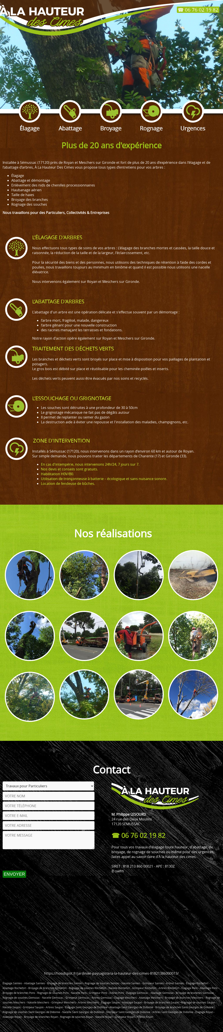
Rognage (151, 124)
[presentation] (36, 859)
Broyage (110, 124)
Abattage (70, 124)
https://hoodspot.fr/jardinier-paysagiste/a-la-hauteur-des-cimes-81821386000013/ (111, 973)
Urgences (192, 124)
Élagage (29, 124)
